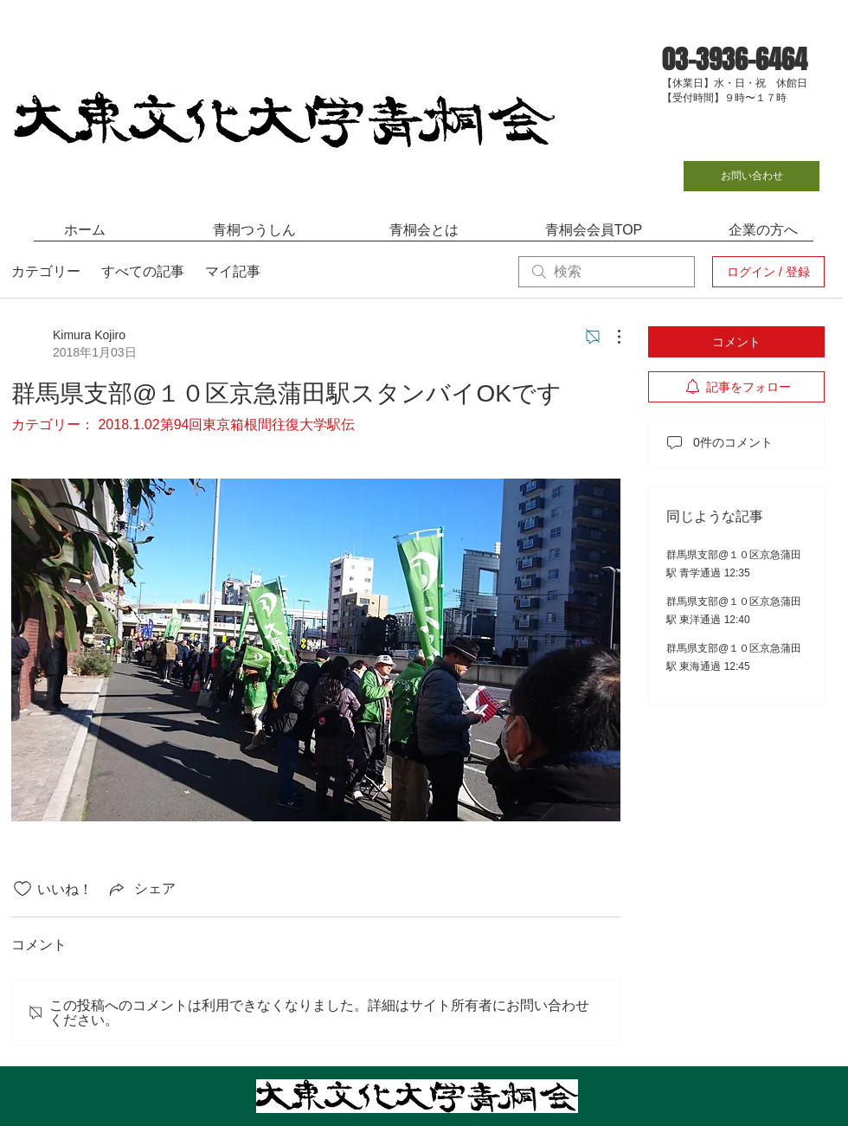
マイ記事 (232, 271)
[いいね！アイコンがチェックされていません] (22, 888)
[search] (606, 271)
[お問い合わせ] (751, 176)
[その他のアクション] (610, 336)
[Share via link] (141, 888)
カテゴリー (45, 271)
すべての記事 (142, 271)
